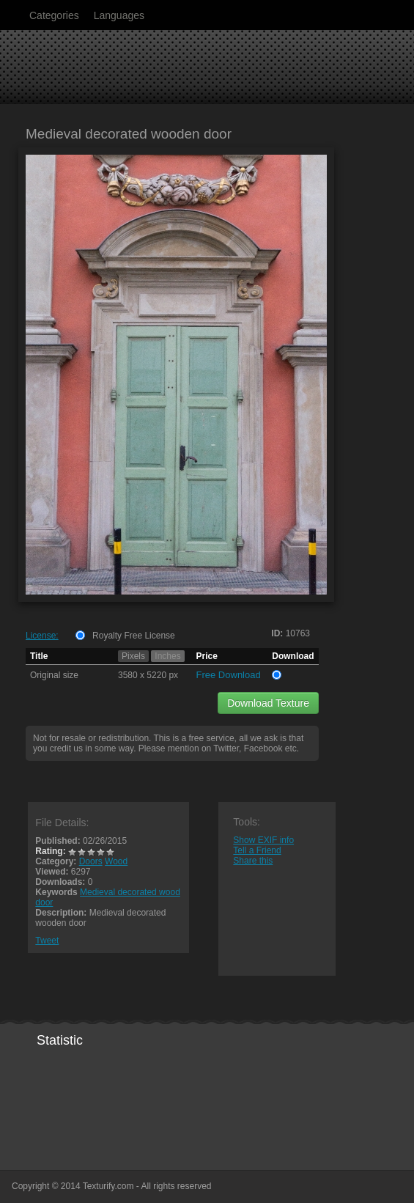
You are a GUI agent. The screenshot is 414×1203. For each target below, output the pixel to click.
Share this (253, 861)
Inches (167, 656)
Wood (116, 861)
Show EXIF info (263, 840)
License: (42, 635)
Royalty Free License (133, 635)
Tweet (47, 940)
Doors (91, 861)
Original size (54, 675)
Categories (54, 15)
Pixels (133, 656)
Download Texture (268, 703)
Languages (119, 15)
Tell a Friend (257, 850)
